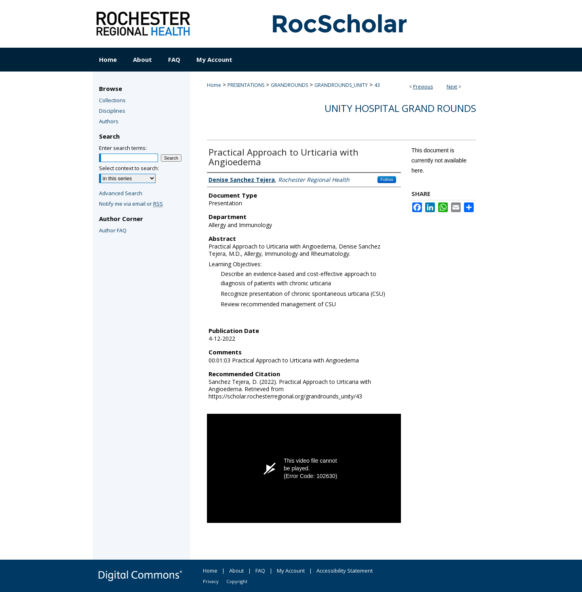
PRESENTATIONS (246, 85)
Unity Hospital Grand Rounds (400, 108)
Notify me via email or (131, 203)
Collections (112, 100)
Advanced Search (120, 193)
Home (214, 85)
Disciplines (112, 110)
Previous (423, 86)
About (236, 570)
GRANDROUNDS (289, 85)
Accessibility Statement (344, 570)
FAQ (260, 570)
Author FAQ (113, 230)
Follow (386, 179)
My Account (291, 570)
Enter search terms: (123, 148)
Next (452, 86)
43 (377, 85)
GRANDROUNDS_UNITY (341, 85)
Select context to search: (129, 168)
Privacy (211, 581)
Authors (108, 121)
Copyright (236, 581)
